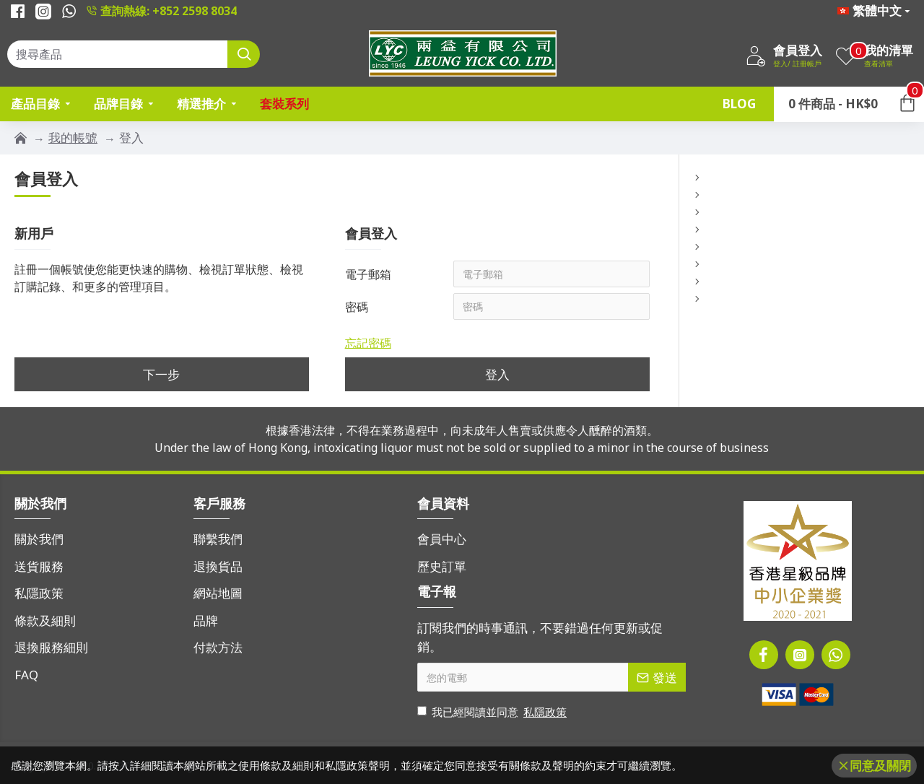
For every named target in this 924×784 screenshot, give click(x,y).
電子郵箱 (368, 274)
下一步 (161, 375)
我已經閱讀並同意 (493, 712)
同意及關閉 (880, 765)
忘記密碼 (368, 344)
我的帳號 (72, 137)
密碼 (356, 307)
